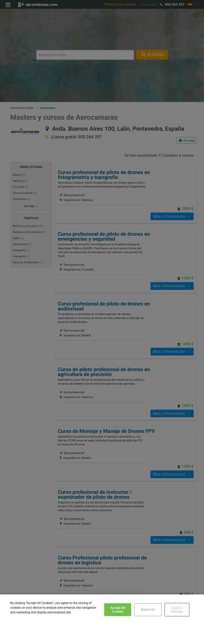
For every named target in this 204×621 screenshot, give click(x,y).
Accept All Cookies (117, 609)
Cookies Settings (177, 609)
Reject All (148, 609)
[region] (102, 607)
